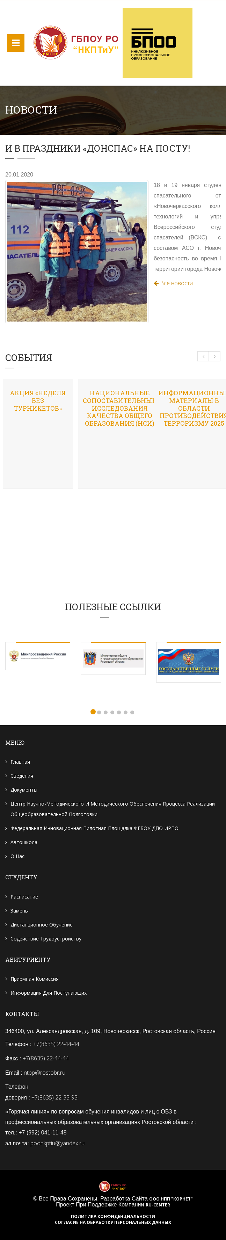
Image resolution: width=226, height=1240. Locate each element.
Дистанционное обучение (41, 924)
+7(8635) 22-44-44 (56, 1044)
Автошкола (23, 842)
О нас (17, 856)
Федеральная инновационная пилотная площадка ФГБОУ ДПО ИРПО (94, 828)
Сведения (21, 775)
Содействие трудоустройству (45, 938)
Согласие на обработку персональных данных (113, 1222)
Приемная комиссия (34, 978)
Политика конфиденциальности (113, 1216)
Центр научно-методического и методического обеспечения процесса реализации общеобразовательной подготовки (112, 808)
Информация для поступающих (48, 992)
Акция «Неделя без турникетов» (38, 400)
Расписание (24, 896)
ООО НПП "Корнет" (171, 1199)
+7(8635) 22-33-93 (54, 1097)
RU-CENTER (158, 1205)
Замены (19, 910)
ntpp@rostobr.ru (44, 1072)
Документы (23, 789)
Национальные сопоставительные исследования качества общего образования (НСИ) (119, 408)
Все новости (173, 283)
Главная (20, 761)
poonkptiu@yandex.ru (57, 1143)
